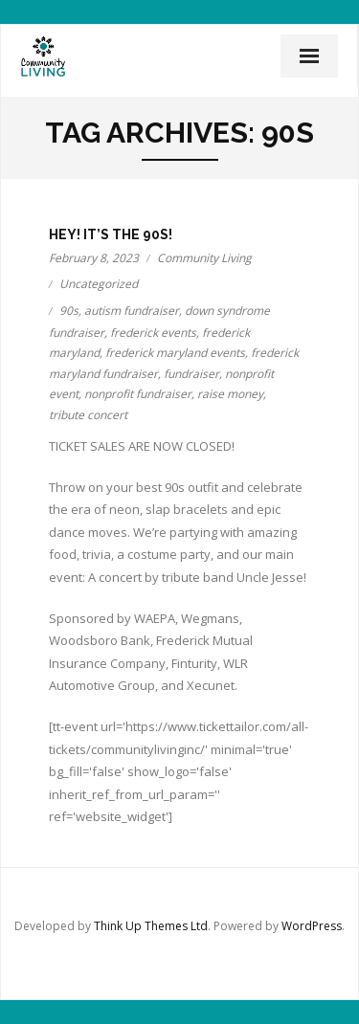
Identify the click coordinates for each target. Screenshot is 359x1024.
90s (69, 310)
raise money (230, 394)
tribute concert (88, 415)
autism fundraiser (131, 310)
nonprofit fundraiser (137, 394)
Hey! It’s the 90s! (110, 234)
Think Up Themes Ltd (151, 926)
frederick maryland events (175, 353)
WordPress (311, 926)
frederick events (153, 332)
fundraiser (191, 374)
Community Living (204, 258)
